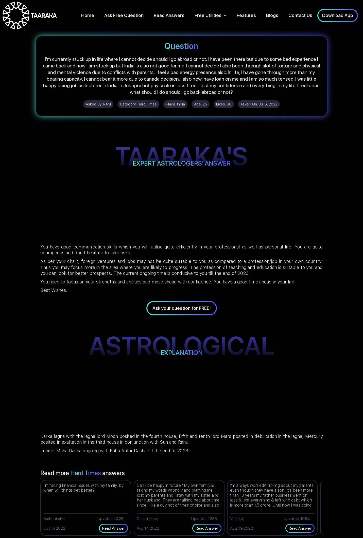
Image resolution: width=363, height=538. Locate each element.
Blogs (272, 15)
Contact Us (300, 15)
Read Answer (113, 528)
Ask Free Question (124, 15)
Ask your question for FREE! (181, 308)
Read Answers (169, 15)
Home (87, 15)
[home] (30, 15)
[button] (210, 15)
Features (246, 15)
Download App (337, 15)
